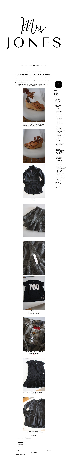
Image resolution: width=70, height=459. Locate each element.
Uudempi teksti (18, 450)
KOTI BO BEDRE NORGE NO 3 (60, 166)
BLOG (22, 65)
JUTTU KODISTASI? (32, 65)
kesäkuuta (57, 106)
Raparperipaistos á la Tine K (60, 161)
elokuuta (57, 104)
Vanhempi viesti (49, 450)
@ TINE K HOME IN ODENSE (60, 143)
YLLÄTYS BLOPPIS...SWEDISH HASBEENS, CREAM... (60, 171)
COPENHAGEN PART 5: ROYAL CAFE (61, 167)
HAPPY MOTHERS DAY (59, 158)
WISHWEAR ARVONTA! (59, 157)
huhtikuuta (57, 182)
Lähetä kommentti (19, 448)
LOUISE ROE (57, 145)
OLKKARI (57, 124)
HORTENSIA (57, 117)
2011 (56, 187)
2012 (56, 98)
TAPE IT (57, 110)
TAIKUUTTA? (58, 122)
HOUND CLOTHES (58, 133)
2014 (56, 95)
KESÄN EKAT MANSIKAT (59, 116)
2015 (56, 94)
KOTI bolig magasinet (59, 111)
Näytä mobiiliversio (34, 452)
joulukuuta (57, 99)
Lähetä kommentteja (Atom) (21, 454)
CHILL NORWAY (58, 119)
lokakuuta (57, 101)
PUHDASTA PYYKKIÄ (59, 121)
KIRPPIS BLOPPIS (58, 136)
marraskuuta (58, 100)
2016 (56, 93)
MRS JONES (26, 65)
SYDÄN (57, 113)
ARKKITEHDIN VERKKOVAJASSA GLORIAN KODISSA (60, 151)
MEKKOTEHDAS (58, 154)
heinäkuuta (57, 105)
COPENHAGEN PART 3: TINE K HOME (60, 177)
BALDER (57, 146)
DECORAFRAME (58, 156)
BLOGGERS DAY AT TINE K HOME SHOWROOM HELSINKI (60, 160)
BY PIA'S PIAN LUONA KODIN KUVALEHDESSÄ (60, 140)
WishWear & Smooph (59, 129)
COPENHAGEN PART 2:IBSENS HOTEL (60, 179)
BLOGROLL (46, 65)
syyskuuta (57, 102)
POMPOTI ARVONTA (59, 118)
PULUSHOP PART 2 (58, 112)
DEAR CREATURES (58, 180)
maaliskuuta (58, 183)
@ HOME (57, 172)
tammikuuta (58, 186)
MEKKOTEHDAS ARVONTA (59, 152)
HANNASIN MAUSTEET (59, 127)
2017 (56, 92)
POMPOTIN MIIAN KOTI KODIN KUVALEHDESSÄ (60, 169)
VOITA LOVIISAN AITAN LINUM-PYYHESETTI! (60, 174)
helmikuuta (57, 184)
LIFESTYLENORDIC (58, 153)
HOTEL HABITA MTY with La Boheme (60, 138)
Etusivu (34, 450)
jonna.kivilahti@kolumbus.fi (20, 82)
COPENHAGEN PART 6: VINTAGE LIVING (60, 164)
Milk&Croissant (58, 149)
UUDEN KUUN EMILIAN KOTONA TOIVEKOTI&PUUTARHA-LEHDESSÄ (60, 131)
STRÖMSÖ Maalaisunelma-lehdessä (61, 108)
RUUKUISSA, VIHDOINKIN (59, 123)
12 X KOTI (37, 65)
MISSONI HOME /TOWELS (59, 144)
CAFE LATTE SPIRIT (58, 128)
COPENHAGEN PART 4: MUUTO (60, 175)
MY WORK (42, 65)
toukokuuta (58, 107)
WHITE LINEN (58, 148)
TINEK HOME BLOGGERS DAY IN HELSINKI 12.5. (60, 135)
